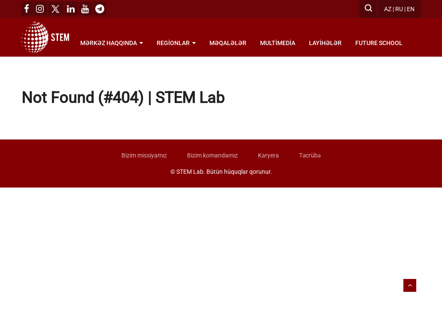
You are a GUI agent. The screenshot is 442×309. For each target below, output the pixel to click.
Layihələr (325, 42)
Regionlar (176, 42)
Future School (379, 42)
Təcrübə (310, 155)
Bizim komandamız (212, 155)
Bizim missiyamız (144, 155)
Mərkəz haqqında (111, 42)
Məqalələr (227, 42)
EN (411, 9)
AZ (387, 9)
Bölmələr (99, 68)
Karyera (268, 155)
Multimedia (277, 42)
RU (399, 9)
